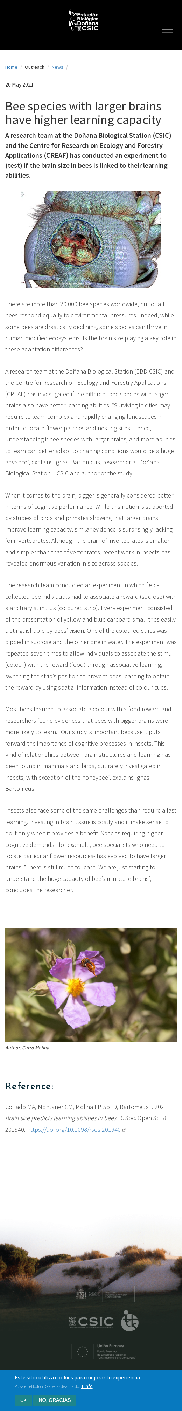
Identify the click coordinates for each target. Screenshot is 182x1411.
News (57, 67)
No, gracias (55, 1402)
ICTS (138, 1321)
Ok (23, 1402)
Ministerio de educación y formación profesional (111, 1294)
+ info (87, 1388)
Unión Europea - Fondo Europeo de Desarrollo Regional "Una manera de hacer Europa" (112, 1351)
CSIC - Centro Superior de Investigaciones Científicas (99, 1323)
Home (11, 67)
